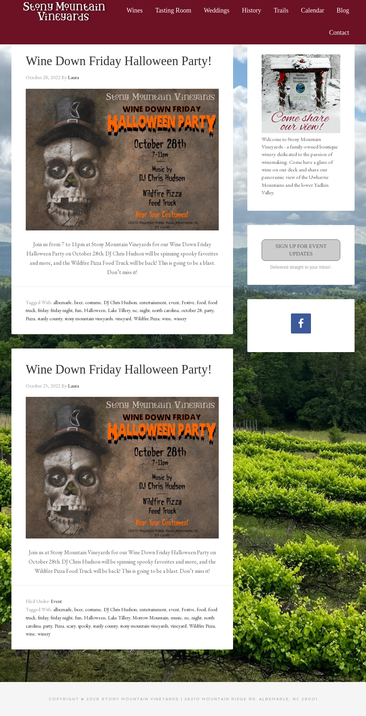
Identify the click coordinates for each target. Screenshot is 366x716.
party (208, 310)
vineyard (123, 318)
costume (93, 302)
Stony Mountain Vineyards (65, 10)
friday (43, 310)
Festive (188, 302)
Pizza (30, 318)
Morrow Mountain (150, 617)
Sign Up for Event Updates (300, 250)
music (176, 617)
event (174, 302)
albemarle (62, 302)
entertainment (152, 302)
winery (180, 318)
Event (56, 601)
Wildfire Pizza (146, 318)
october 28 (191, 310)
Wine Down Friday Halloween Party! (122, 61)
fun (78, 310)
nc (135, 310)
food (201, 302)
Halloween (94, 310)
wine (166, 318)
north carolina (165, 310)
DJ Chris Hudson (120, 302)
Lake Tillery (119, 310)
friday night (62, 310)
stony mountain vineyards (89, 318)
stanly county (50, 318)
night (145, 310)
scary (70, 625)
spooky (84, 625)
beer (78, 302)
